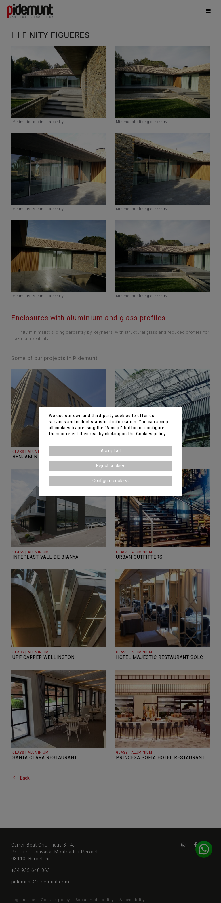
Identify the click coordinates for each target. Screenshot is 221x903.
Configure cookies (110, 480)
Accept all (111, 450)
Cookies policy (151, 434)
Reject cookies (110, 465)
